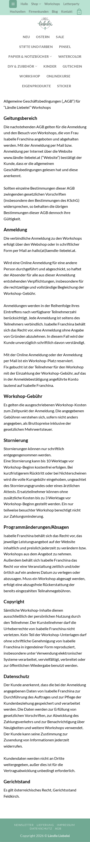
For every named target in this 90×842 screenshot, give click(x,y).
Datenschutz (41, 828)
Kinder (49, 66)
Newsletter (24, 825)
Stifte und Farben (36, 47)
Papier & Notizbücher (30, 56)
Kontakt (66, 11)
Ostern (43, 37)
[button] (13, 4)
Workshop (29, 76)
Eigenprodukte (36, 86)
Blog (55, 11)
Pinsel (65, 47)
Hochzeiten (17, 11)
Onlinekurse (59, 76)
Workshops (52, 4)
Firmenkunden (38, 11)
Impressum (66, 825)
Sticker (64, 86)
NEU (26, 37)
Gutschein (72, 66)
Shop (36, 4)
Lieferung (45, 825)
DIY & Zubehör (22, 66)
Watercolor (70, 56)
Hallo (24, 4)
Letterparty (71, 4)
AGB (58, 828)
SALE (60, 37)
